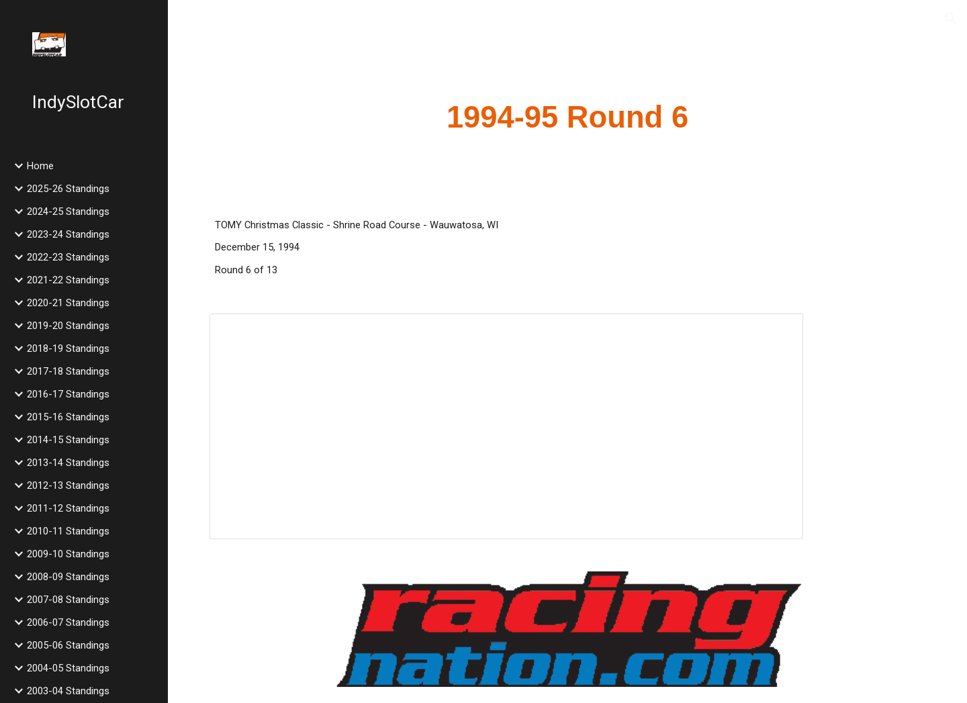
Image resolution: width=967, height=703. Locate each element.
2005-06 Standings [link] (68, 645)
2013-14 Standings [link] (68, 463)
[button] (951, 19)
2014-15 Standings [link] (68, 440)
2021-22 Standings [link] (68, 280)
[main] (568, 117)
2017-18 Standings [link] (68, 371)
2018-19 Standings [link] (68, 348)
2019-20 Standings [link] (68, 326)
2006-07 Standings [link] (68, 622)
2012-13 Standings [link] (68, 485)
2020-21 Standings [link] (68, 303)
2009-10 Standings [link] (68, 554)
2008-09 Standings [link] (68, 577)
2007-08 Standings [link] (68, 600)
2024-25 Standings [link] (68, 211)
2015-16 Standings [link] (68, 417)
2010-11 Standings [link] (68, 531)
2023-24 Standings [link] (68, 234)
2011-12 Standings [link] (68, 508)
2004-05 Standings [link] (68, 668)
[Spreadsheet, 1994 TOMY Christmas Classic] (506, 426)
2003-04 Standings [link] (68, 691)
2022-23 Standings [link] (68, 257)
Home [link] (40, 166)
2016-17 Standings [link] (68, 394)
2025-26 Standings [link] (68, 189)
